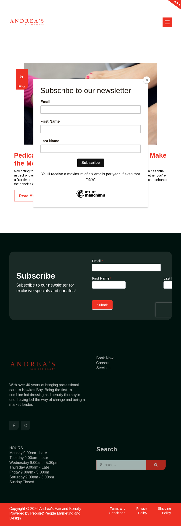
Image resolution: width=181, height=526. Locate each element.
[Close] (146, 79)
